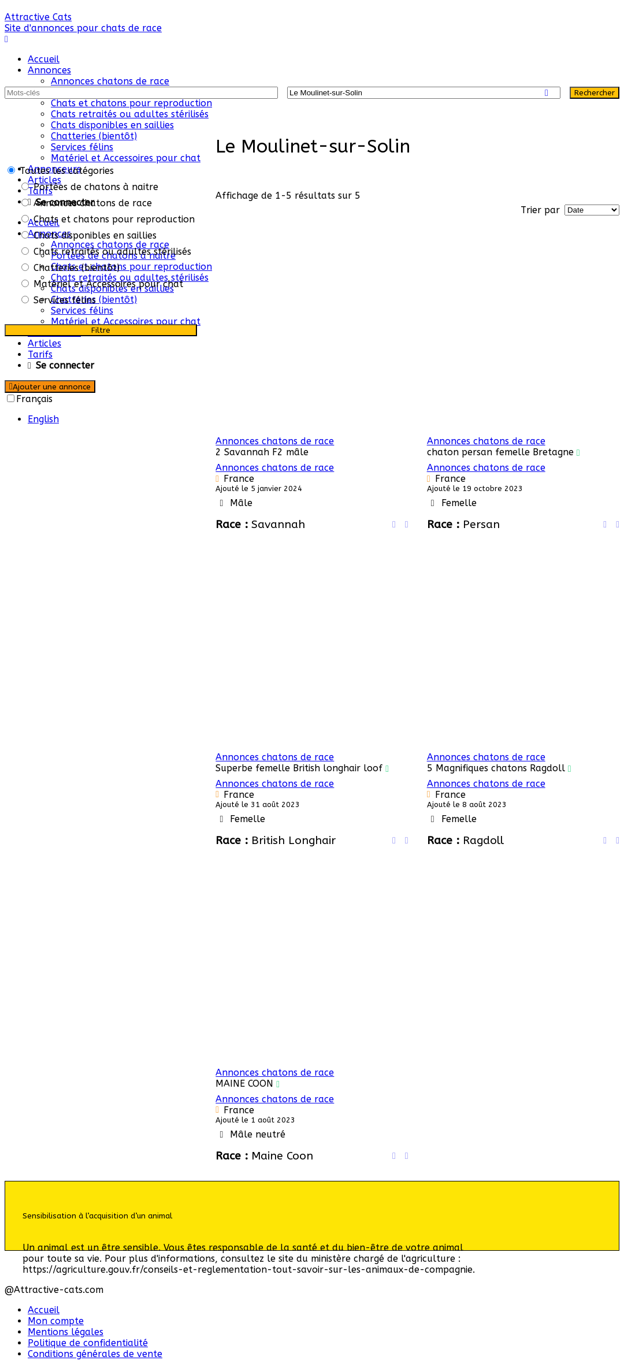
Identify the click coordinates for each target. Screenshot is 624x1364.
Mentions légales (65, 1331)
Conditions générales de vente (95, 1353)
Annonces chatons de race (110, 81)
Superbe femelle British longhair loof (299, 768)
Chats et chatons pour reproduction (131, 103)
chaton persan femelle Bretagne (500, 452)
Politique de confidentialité (88, 1342)
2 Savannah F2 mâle (262, 452)
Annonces (49, 70)
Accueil (44, 59)
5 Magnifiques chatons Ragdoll (496, 768)
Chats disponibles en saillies (112, 125)
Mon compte (56, 1320)
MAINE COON (244, 1083)
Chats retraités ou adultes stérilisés (130, 114)
